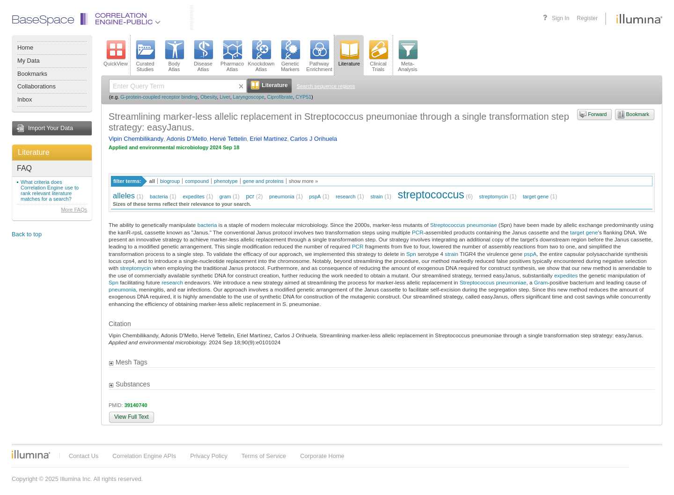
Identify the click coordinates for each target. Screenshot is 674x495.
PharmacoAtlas (232, 56)
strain (376, 196)
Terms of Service (264, 455)
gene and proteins (263, 181)
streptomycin (493, 196)
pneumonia (281, 196)
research (345, 196)
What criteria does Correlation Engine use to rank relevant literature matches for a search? (50, 190)
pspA (315, 196)
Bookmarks (32, 73)
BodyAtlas (174, 56)
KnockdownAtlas (261, 56)
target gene (536, 196)
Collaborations (36, 86)
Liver (225, 97)
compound (197, 181)
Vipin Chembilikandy (136, 138)
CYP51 (304, 97)
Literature (34, 152)
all (152, 181)
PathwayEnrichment (319, 56)
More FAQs (74, 209)
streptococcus (431, 195)
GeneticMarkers (290, 56)
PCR (418, 232)
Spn (411, 254)
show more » (303, 181)
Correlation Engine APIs (144, 455)
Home (25, 47)
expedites (194, 196)
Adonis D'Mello (187, 138)
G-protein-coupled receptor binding (159, 97)
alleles (124, 195)
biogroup (170, 181)
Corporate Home (322, 455)
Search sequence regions (326, 86)
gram (225, 196)
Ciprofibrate (280, 97)
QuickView (115, 53)
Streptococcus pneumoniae (463, 225)
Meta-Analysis (408, 56)
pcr (250, 196)
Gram (541, 282)
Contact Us (83, 455)
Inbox (24, 99)
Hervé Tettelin (228, 138)
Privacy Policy (208, 455)
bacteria (159, 196)
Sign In (560, 18)
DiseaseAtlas (203, 56)
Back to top (27, 234)
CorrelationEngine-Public (128, 19)
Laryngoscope (248, 97)
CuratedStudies (145, 56)
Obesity (208, 97)
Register (587, 18)
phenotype (226, 181)
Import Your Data (50, 127)
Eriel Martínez (268, 138)
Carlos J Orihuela (313, 138)
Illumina (31, 454)
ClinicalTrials (378, 56)
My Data (28, 60)
